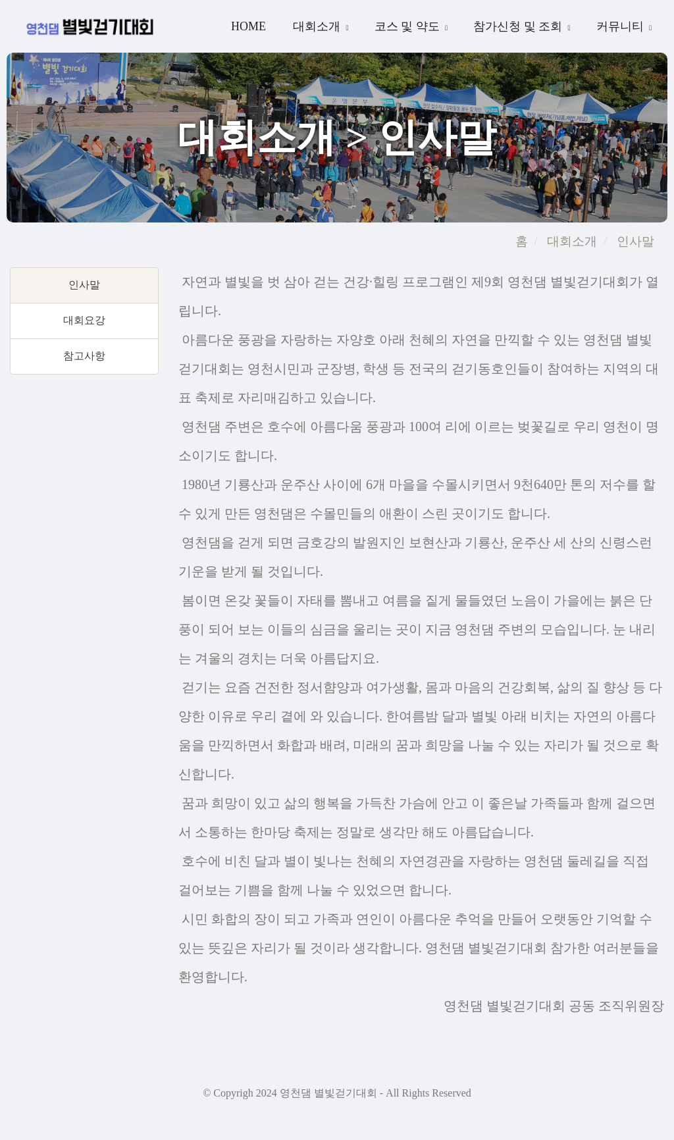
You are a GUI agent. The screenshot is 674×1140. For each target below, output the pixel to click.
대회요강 (84, 320)
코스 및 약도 (409, 26)
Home (248, 26)
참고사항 (84, 355)
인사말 (633, 241)
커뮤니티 (621, 26)
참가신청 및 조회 (519, 26)
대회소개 (318, 26)
